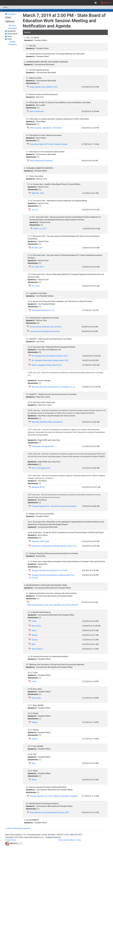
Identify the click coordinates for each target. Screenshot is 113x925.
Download (10, 14)
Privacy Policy (10, 840)
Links (9, 36)
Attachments (12, 34)
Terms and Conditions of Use (69, 840)
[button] (95, 3)
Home (4, 7)
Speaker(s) (11, 31)
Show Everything (12, 27)
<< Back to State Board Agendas (17, 828)
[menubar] (56, 3)
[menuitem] (96, 3)
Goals (9, 39)
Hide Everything (12, 43)
